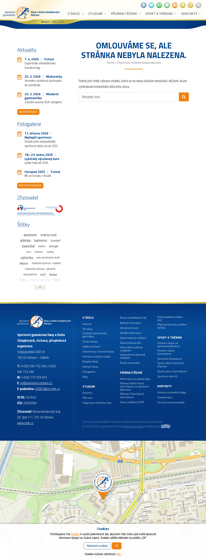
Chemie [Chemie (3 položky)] (39, 252)
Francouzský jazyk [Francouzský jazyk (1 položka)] (40, 280)
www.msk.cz (25, 423)
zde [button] (118, 554)
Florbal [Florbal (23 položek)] (53, 274)
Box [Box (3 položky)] (29, 252)
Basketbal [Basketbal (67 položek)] (28, 246)
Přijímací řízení (126, 13)
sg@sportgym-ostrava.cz (36, 383)
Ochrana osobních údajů (95, 421)
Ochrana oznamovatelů (171, 402)
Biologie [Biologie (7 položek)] (53, 246)
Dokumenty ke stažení (133, 338)
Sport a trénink (161, 13)
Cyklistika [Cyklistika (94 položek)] (26, 258)
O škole (76, 13)
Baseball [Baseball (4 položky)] (55, 240)
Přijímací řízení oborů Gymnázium (132, 395)
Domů (110, 62)
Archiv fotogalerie (30, 185)
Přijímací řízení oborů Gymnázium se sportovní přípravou (134, 386)
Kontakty (191, 13)
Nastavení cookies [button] (134, 426)
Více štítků (40, 287)
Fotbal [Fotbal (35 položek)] (23, 280)
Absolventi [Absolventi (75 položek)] (30, 235)
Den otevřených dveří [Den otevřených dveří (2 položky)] (48, 257)
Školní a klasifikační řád (133, 317)
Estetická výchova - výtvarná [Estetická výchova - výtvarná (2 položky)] (40, 269)
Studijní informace (130, 333)
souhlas (75, 534)
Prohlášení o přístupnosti (123, 421)
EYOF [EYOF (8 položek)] (43, 274)
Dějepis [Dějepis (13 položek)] (24, 263)
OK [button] (116, 546)
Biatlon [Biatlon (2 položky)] (42, 246)
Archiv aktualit (28, 111)
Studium (97, 13)
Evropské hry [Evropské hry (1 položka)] (30, 274)
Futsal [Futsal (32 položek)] (56, 280)
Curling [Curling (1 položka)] (50, 252)
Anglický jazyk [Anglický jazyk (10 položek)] (48, 235)
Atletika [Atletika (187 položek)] (25, 241)
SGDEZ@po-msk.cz (47, 389)
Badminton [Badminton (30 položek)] (40, 240)
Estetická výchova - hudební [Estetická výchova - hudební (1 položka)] (46, 263)
